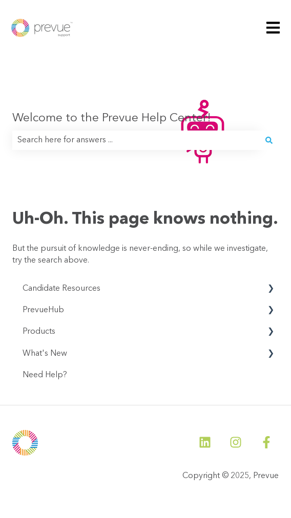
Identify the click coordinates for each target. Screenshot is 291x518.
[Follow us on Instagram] (235, 442)
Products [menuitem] (39, 332)
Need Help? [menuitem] (45, 375)
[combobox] (135, 140)
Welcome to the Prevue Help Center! (111, 118)
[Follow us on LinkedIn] (205, 442)
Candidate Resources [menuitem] (61, 289)
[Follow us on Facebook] (266, 442)
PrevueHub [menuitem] (43, 310)
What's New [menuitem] (45, 354)
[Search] (269, 140)
